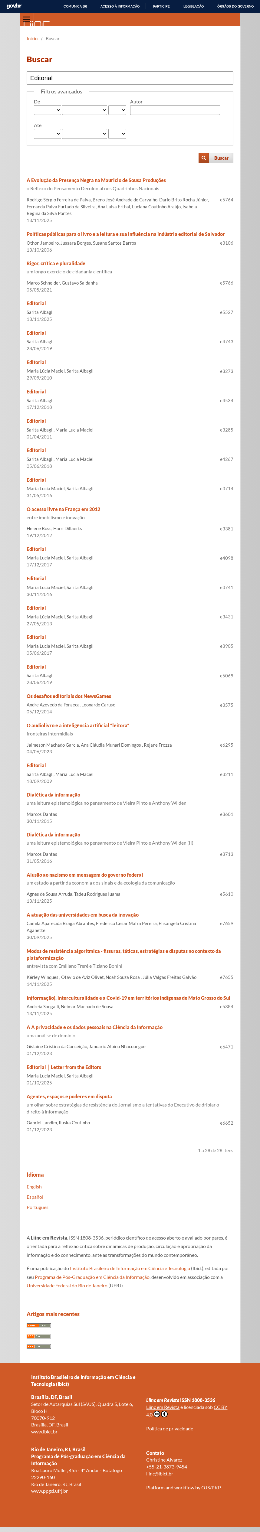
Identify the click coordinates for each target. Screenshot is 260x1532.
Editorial (36, 303)
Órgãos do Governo (235, 6)
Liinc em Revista (162, 1407)
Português (37, 1207)
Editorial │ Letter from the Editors (64, 1067)
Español (35, 1197)
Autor (136, 101)
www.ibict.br (44, 1431)
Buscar (221, 158)
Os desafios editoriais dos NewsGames (69, 696)
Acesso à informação (120, 6)
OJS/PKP (211, 1487)
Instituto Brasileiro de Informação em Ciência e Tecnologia (130, 1268)
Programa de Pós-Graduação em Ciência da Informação (92, 1277)
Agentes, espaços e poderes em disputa (130, 1104)
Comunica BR (75, 6)
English (34, 1186)
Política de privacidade (169, 1428)
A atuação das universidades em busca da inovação (83, 915)
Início (32, 38)
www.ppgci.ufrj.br (49, 1491)
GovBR (13, 6)
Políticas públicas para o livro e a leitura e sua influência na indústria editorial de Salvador (126, 234)
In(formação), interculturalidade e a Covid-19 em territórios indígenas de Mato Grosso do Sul (128, 998)
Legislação (193, 6)
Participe (161, 6)
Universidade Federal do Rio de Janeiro (67, 1285)
